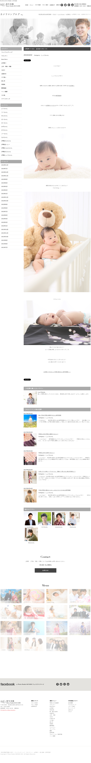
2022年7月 (4, 211)
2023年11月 (4, 175)
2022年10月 (4, 200)
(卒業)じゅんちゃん (6, 148)
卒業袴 (3, 84)
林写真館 (58, 95)
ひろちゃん (4, 130)
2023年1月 (4, 193)
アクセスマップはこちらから (7, 710)
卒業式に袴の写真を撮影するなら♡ (48, 434)
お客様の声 (34, 706)
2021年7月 (4, 247)
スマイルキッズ (5, 98)
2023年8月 (4, 183)
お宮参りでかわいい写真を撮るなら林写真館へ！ (57, 372)
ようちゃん (30, 527)
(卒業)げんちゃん (6, 151)
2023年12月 (4, 172)
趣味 (51, 730)
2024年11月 (4, 165)
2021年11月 (4, 233)
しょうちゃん (61, 14)
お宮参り (68, 14)
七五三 (3, 70)
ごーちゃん (4, 133)
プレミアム (52, 729)
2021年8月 (4, 243)
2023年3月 (4, 186)
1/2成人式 (52, 718)
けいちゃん (4, 123)
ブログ (54, 14)
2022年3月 (4, 222)
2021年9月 (4, 240)
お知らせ (70, 709)
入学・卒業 (52, 715)
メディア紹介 (71, 706)
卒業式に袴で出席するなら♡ (47, 452)
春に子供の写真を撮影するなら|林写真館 (50, 415)
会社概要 (70, 702)
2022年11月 (4, 197)
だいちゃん (4, 119)
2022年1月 (4, 226)
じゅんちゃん (58, 527)
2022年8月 (4, 208)
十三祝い (3, 77)
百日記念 (52, 709)
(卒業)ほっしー (5, 144)
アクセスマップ (72, 704)
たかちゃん (4, 137)
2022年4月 (4, 218)
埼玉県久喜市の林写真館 (45, 14)
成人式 (3, 81)
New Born (4, 59)
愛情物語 (3, 88)
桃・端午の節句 (54, 711)
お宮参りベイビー (51, 105)
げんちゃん (73, 527)
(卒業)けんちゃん (6, 141)
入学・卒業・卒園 (6, 66)
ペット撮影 (4, 91)
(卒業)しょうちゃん (6, 155)
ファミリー (52, 727)
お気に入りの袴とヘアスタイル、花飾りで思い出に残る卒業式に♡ (57, 471)
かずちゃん (4, 126)
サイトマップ (71, 708)
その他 (3, 95)
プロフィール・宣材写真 (56, 734)
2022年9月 (4, 204)
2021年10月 (4, 236)
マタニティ (4, 55)
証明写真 (52, 732)
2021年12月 (4, 229)
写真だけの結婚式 (54, 702)
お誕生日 (3, 73)
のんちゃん (31, 542)
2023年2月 (4, 190)
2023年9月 (4, 179)
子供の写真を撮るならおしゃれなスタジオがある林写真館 (55, 490)
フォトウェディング (7, 52)
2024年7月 (4, 168)
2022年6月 (4, 215)
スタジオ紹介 (34, 702)
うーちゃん (44, 527)
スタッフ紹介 (34, 704)
